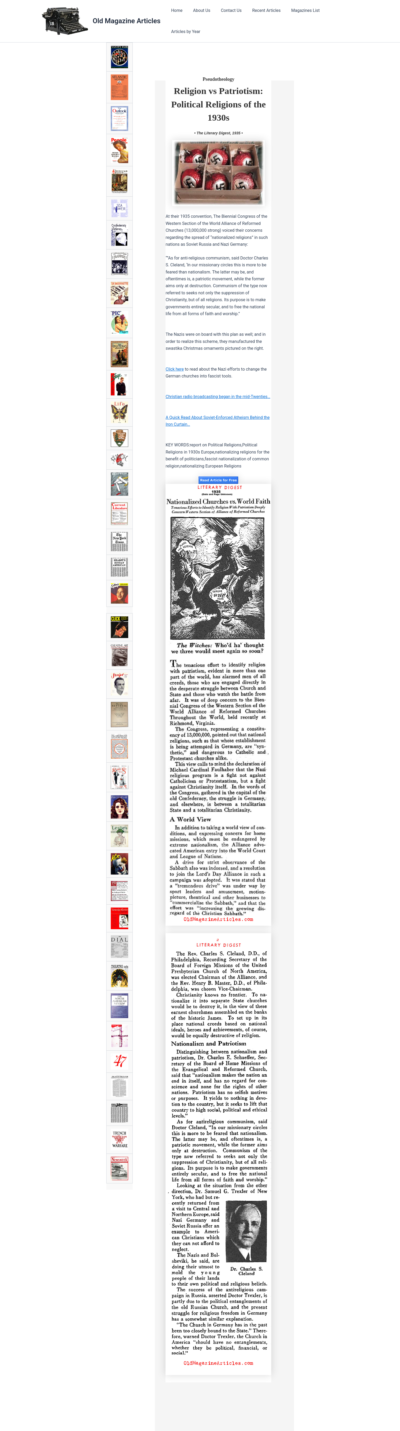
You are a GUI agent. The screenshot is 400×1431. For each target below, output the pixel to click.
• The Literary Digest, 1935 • (218, 131)
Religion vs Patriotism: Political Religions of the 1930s (218, 102)
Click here (174, 367)
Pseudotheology (218, 77)
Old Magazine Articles (127, 20)
